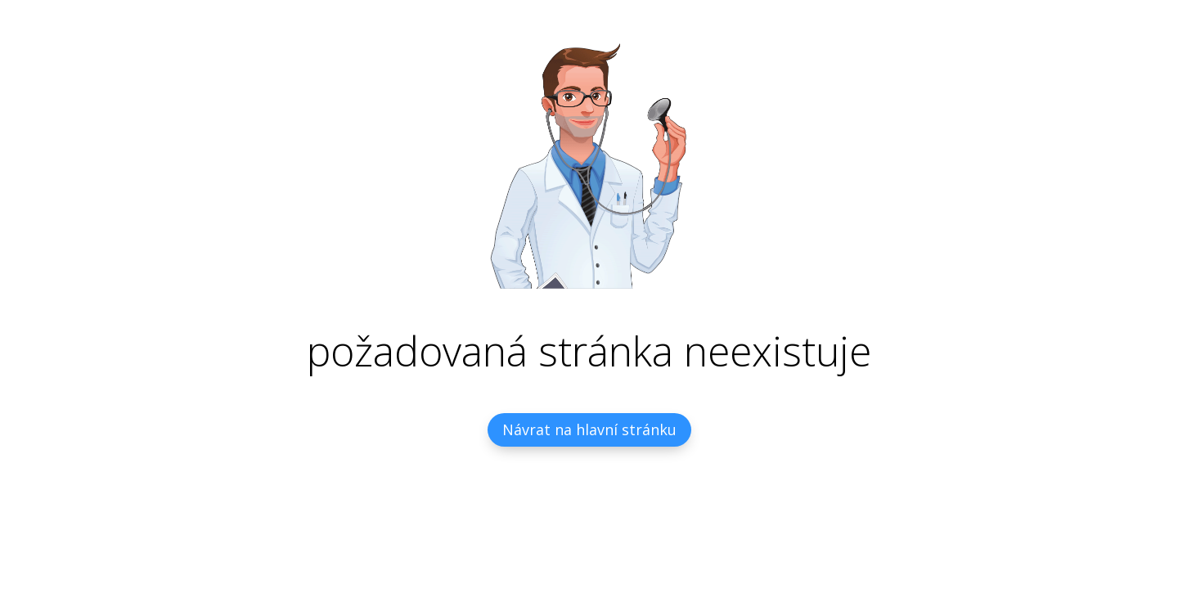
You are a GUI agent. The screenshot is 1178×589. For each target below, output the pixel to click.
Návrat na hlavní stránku (589, 429)
